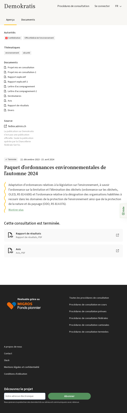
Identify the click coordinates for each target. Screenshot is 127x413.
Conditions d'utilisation (15, 374)
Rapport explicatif (17, 77)
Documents (28, 20)
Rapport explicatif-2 (18, 82)
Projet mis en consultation (21, 67)
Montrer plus (16, 210)
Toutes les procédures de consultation (89, 298)
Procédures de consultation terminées (89, 332)
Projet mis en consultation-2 (22, 72)
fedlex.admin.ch (17, 126)
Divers (11, 110)
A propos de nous (13, 346)
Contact (8, 353)
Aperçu (10, 20)
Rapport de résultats (18, 105)
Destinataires (14, 96)
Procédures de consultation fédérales (88, 318)
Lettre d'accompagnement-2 (22, 91)
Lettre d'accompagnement (21, 86)
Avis (10, 101)
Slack (6, 360)
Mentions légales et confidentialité (21, 367)
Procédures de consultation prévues (88, 311)
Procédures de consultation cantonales (89, 325)
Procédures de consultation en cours (88, 304)
